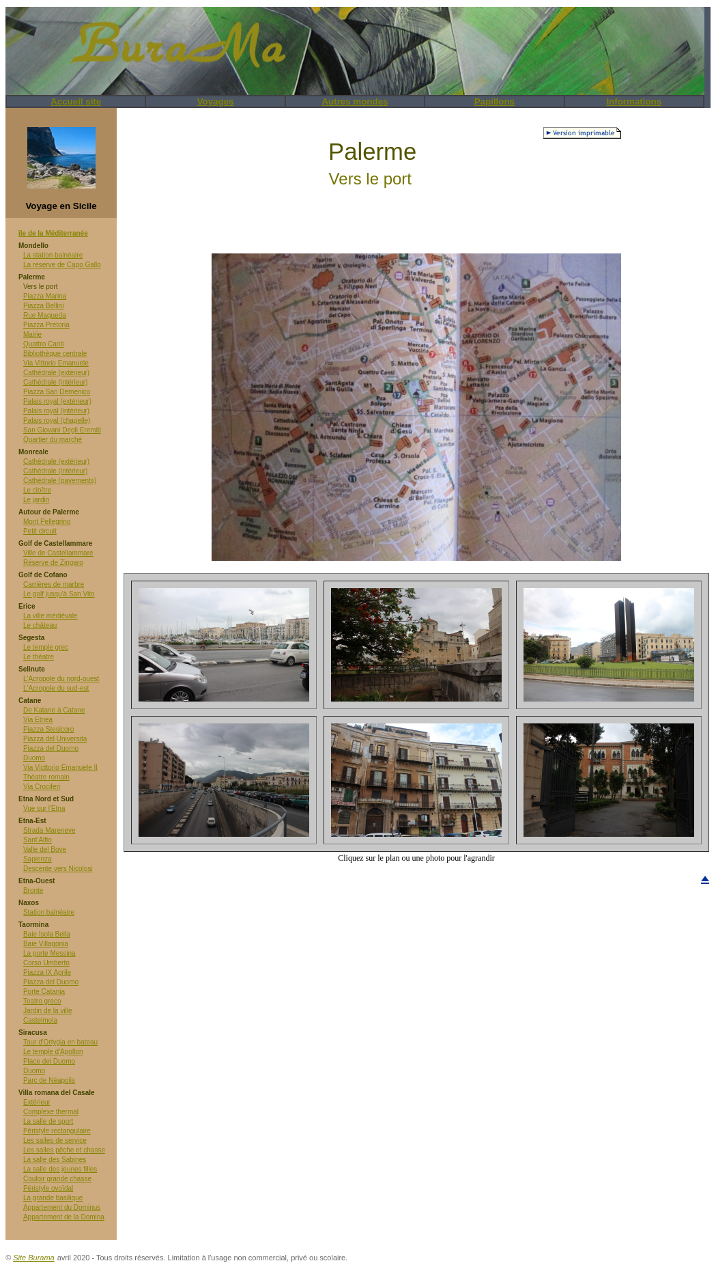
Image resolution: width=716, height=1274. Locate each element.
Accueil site (76, 101)
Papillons (494, 101)
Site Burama (34, 1258)
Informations (633, 101)
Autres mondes (354, 101)
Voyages (215, 101)
